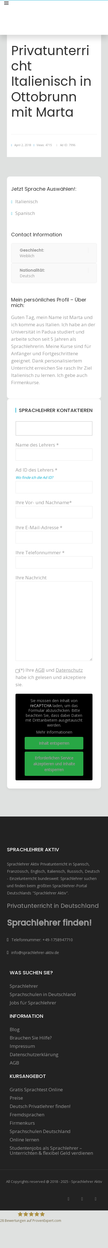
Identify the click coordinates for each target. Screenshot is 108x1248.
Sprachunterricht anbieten (75, 9)
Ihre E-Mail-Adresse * (54, 532)
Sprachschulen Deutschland (40, 1131)
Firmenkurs (22, 1123)
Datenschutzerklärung (34, 1054)
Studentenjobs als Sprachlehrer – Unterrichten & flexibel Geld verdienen (51, 1151)
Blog (15, 1029)
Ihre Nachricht (54, 581)
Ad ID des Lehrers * (54, 478)
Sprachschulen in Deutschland (43, 994)
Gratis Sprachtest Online (36, 1089)
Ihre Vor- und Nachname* (54, 507)
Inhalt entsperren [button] (54, 743)
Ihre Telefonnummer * (54, 557)
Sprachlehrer (24, 986)
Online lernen (24, 1139)
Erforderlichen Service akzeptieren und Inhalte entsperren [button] (54, 763)
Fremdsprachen (27, 1114)
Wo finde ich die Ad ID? (34, 477)
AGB (14, 1062)
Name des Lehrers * (54, 449)
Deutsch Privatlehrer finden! (40, 1106)
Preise (16, 1097)
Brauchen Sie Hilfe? (31, 1037)
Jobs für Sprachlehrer (33, 1002)
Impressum (22, 1046)
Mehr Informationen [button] (54, 732)
